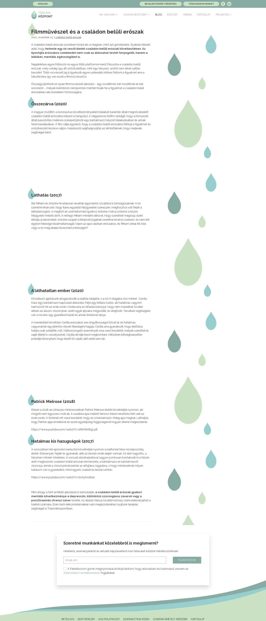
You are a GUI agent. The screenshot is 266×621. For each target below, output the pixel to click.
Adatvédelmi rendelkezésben (81, 573)
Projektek (224, 14)
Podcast (172, 14)
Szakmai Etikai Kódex (136, 619)
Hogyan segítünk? (136, 14)
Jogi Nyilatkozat (109, 619)
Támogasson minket (201, 4)
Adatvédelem (86, 619)
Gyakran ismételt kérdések (170, 619)
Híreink (187, 14)
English (43, 4)
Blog (158, 14)
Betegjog (68, 619)
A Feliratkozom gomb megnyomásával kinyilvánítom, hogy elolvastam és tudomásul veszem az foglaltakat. (125, 571)
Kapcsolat (204, 14)
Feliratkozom (187, 560)
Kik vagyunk (108, 14)
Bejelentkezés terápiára (161, 4)
